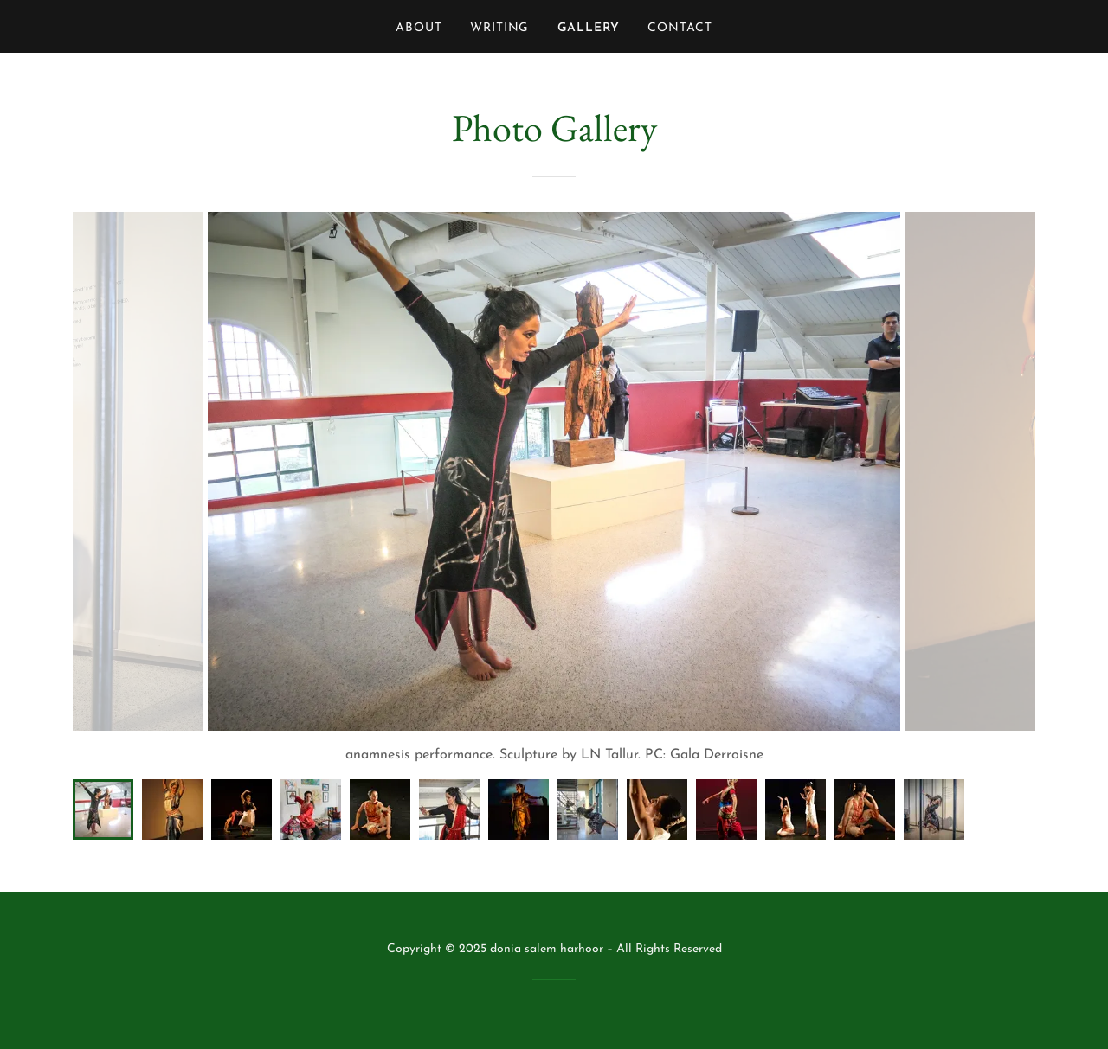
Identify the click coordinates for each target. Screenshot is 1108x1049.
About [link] (419, 28)
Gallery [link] (589, 28)
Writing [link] (500, 28)
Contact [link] (679, 28)
